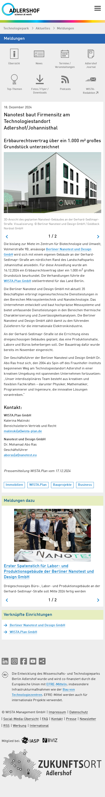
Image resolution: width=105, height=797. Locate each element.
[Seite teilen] (42, 661)
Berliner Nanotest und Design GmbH (37, 625)
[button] (5, 661)
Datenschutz (78, 712)
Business (85, 485)
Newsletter (88, 719)
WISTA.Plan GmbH (17, 281)
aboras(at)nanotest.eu (20, 455)
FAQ (45, 719)
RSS (6, 726)
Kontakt (57, 719)
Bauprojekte (62, 485)
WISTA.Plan (38, 485)
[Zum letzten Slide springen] (7, 236)
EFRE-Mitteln (56, 684)
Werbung (19, 726)
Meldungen (65, 28)
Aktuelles (43, 28)
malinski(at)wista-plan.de (23, 431)
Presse (71, 719)
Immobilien (14, 485)
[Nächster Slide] (98, 236)
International (39, 726)
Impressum (57, 712)
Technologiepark (16, 28)
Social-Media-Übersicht (21, 719)
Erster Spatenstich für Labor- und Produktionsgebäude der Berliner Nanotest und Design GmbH (49, 571)
